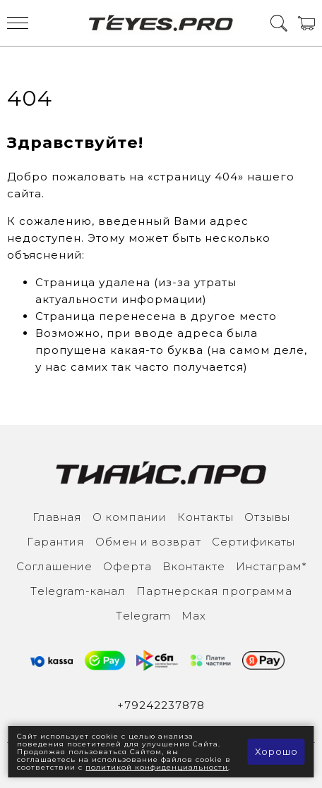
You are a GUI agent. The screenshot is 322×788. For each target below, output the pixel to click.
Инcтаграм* (271, 566)
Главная (57, 517)
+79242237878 (161, 705)
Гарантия (56, 541)
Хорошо (276, 751)
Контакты (205, 517)
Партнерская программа (214, 591)
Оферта (127, 566)
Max (193, 615)
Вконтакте (193, 566)
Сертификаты (253, 541)
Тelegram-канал (78, 591)
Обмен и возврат (148, 541)
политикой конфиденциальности (156, 767)
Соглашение (54, 566)
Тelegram (143, 615)
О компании (130, 517)
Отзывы (267, 517)
